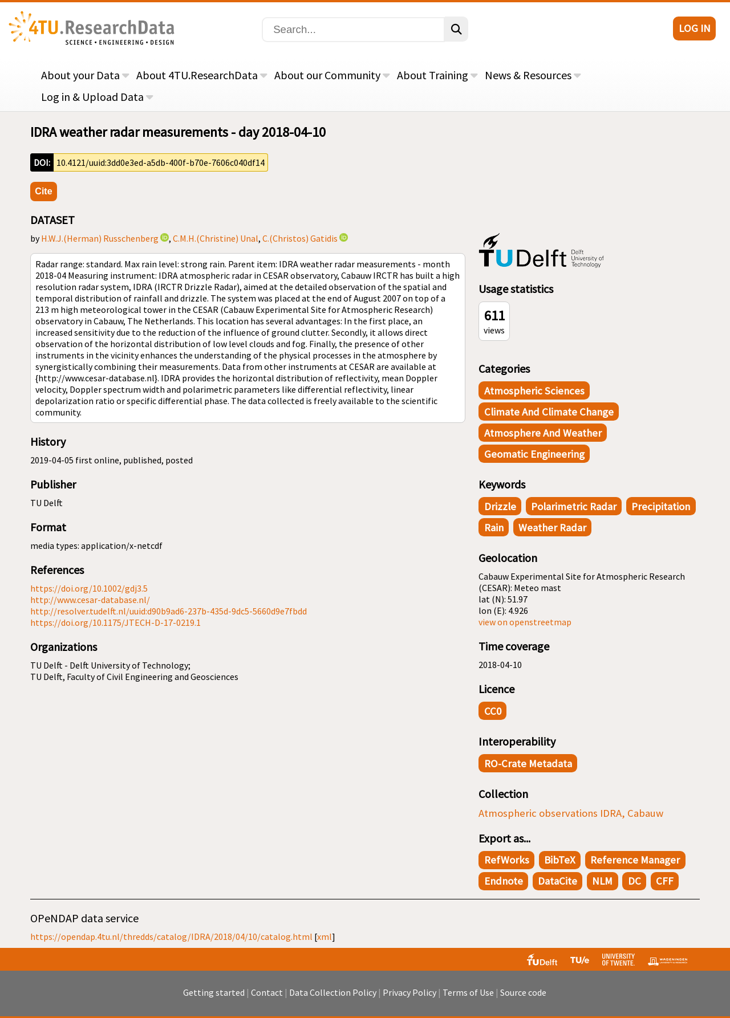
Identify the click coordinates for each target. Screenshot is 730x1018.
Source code (523, 998)
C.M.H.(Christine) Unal (215, 238)
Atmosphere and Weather (543, 432)
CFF (665, 880)
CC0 (492, 711)
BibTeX (559, 859)
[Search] (353, 29)
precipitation (660, 506)
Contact (267, 998)
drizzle (500, 506)
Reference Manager (635, 859)
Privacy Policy (409, 998)
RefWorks (506, 859)
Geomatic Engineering (534, 454)
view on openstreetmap (524, 622)
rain (494, 527)
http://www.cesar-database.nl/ (90, 599)
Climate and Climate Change (549, 411)
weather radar (552, 527)
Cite (43, 191)
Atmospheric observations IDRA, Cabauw (570, 813)
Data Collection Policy (332, 998)
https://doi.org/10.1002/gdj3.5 (89, 588)
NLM (602, 880)
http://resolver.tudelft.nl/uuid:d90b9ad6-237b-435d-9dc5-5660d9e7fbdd (168, 611)
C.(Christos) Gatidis (300, 238)
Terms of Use (468, 998)
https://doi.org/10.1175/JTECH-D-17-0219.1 (115, 622)
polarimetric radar (574, 506)
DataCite (557, 880)
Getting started (214, 998)
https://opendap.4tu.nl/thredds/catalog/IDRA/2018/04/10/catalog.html (171, 936)
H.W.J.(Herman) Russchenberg (100, 238)
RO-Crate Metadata (528, 763)
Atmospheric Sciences (534, 390)
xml (324, 936)
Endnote (503, 880)
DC (634, 880)
